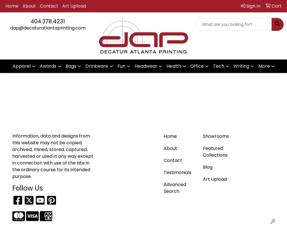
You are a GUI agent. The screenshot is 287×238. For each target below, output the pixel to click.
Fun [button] (121, 66)
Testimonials (177, 172)
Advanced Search (175, 187)
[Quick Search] (233, 24)
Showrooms (216, 136)
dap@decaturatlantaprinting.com (47, 28)
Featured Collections (215, 151)
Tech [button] (218, 66)
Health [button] (173, 66)
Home (11, 6)
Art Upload (74, 6)
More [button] (264, 66)
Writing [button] (241, 66)
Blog (207, 167)
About (29, 6)
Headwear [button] (146, 66)
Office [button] (197, 66)
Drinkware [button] (96, 66)
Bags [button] (71, 66)
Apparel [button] (22, 66)
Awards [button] (48, 66)
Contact (49, 6)
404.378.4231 (48, 21)
